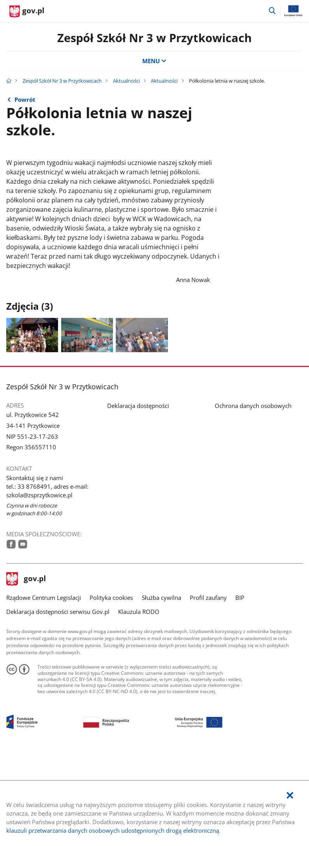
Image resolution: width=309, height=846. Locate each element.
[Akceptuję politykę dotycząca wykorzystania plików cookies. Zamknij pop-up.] (290, 795)
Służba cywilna (161, 688)
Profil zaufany (208, 688)
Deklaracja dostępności (138, 496)
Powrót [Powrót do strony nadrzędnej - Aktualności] (24, 99)
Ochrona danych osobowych (253, 496)
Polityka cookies (111, 688)
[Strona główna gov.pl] (26, 11)
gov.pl (26, 670)
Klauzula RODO (138, 702)
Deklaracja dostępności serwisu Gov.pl (57, 702)
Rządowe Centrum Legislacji (43, 688)
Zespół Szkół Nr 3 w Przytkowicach (154, 38)
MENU (154, 61)
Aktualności (126, 80)
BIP (239, 688)
